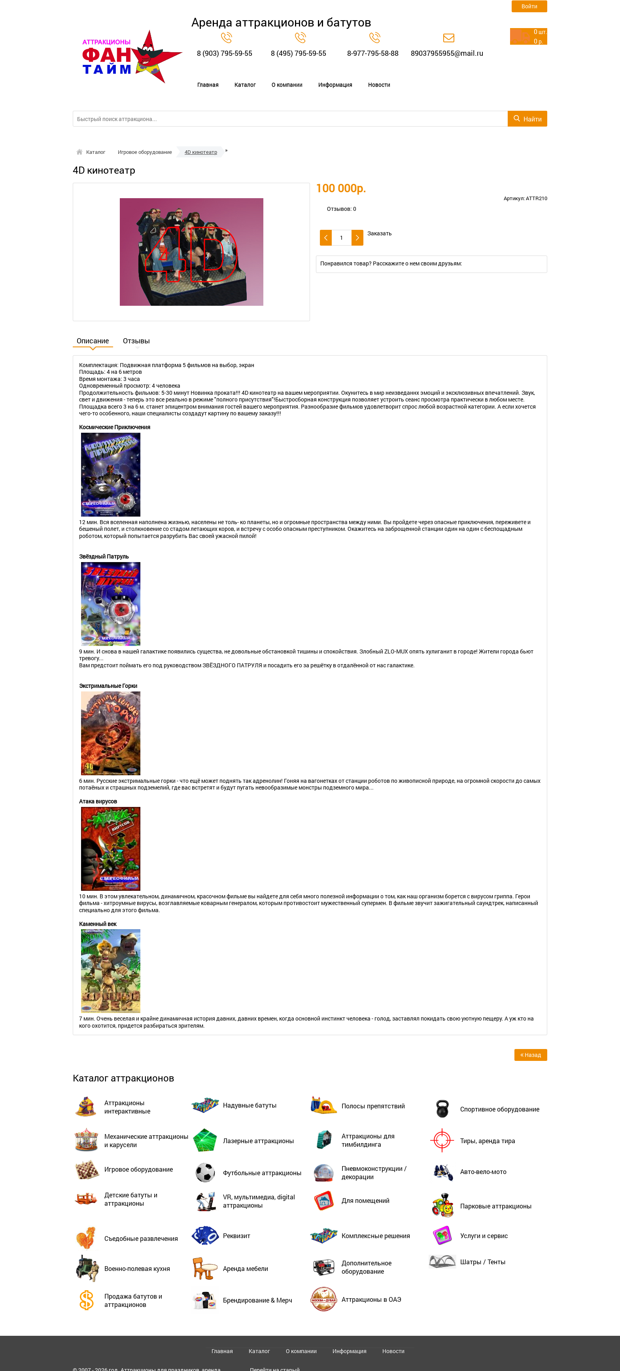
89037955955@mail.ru (447, 53)
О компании (277, 77)
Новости (366, 77)
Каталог (237, 77)
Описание (93, 327)
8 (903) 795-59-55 (224, 53)
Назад (530, 1040)
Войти (529, 6)
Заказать (379, 219)
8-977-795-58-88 (373, 53)
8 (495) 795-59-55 (298, 53)
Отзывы (136, 327)
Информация (324, 77)
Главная (203, 77)
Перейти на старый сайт (275, 1358)
